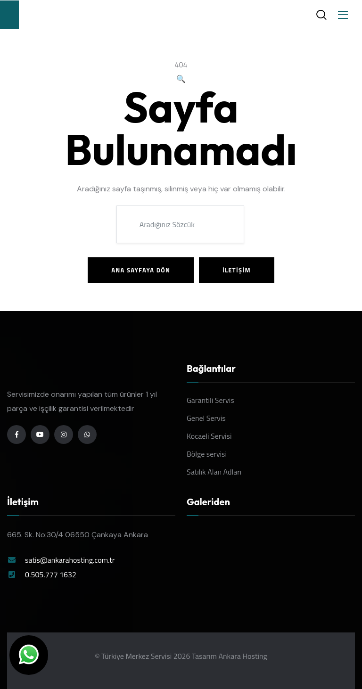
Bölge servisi (207, 453)
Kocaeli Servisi (209, 436)
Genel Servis (206, 418)
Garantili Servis (210, 400)
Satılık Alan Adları (214, 471)
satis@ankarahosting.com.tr (70, 560)
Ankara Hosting (242, 656)
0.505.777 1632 (50, 574)
